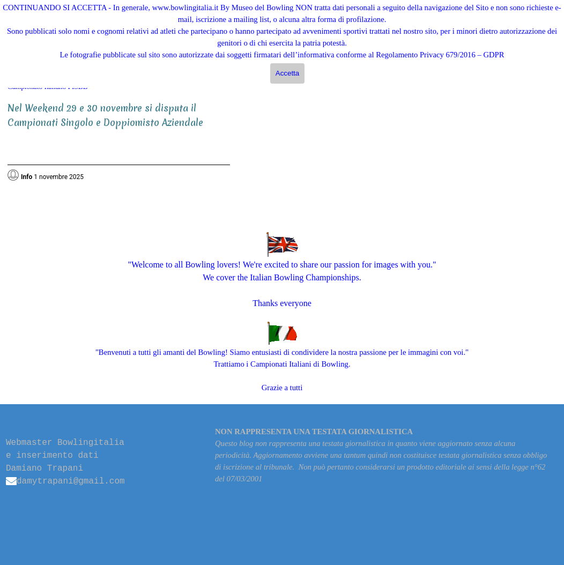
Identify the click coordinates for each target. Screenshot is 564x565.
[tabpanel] (119, 137)
